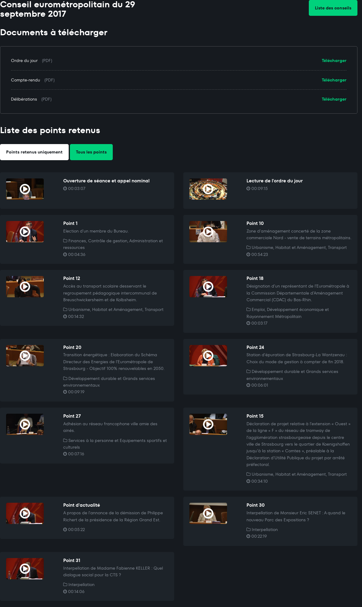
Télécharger (334, 60)
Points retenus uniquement (34, 152)
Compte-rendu (25, 80)
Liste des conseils (333, 8)
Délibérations (24, 99)
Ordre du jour (24, 60)
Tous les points (91, 152)
